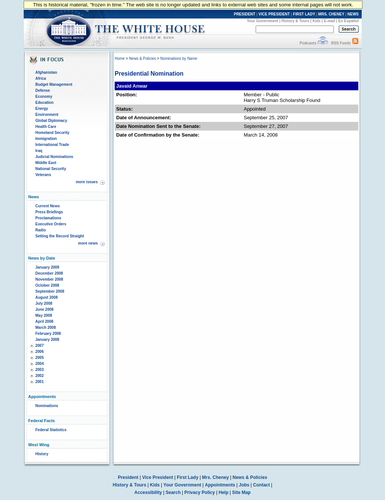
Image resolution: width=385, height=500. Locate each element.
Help (224, 492)
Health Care (45, 127)
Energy (41, 108)
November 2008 (49, 279)
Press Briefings (49, 212)
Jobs (244, 485)
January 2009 (47, 267)
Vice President (157, 477)
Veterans (43, 175)
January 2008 (47, 339)
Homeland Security (52, 133)
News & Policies (142, 58)
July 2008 (43, 303)
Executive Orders (50, 224)
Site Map (241, 492)
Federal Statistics (51, 430)
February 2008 (48, 333)
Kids (316, 21)
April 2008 (44, 321)
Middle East (45, 163)
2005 (39, 358)
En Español (348, 21)
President (128, 477)
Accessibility (148, 492)
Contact (261, 485)
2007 (39, 345)
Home (120, 58)
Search (173, 492)
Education (44, 102)
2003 (39, 370)
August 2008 (46, 297)
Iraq (38, 151)
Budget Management (53, 84)
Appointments (220, 485)
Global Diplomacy (51, 121)
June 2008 (44, 309)
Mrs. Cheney (215, 477)
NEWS (353, 14)
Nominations (46, 406)
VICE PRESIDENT (274, 14)
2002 (39, 376)
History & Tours (295, 21)
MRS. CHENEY (331, 14)
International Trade (52, 145)
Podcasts (308, 43)
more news (88, 243)
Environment (46, 114)
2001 (39, 382)
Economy (43, 96)
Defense (42, 90)
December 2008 (49, 273)
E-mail (329, 21)
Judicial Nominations (54, 157)
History (41, 454)
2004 (39, 364)
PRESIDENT (244, 14)
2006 (39, 352)
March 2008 (45, 327)
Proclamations (48, 218)
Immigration (46, 139)
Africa (40, 78)
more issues (87, 182)
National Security (50, 169)
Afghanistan (46, 72)
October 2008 (47, 285)
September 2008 (49, 291)
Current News (47, 206)
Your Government (262, 21)
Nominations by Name (178, 58)
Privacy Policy (199, 492)
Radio (40, 230)
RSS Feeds (341, 43)
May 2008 (43, 315)
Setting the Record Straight (59, 236)
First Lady (187, 477)
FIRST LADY (304, 14)
